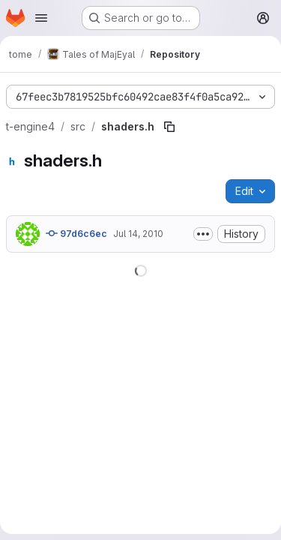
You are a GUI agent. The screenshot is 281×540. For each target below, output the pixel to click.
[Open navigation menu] (41, 18)
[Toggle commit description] (203, 234)
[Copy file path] (169, 127)
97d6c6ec (76, 233)
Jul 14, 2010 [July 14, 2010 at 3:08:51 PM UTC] (138, 233)
